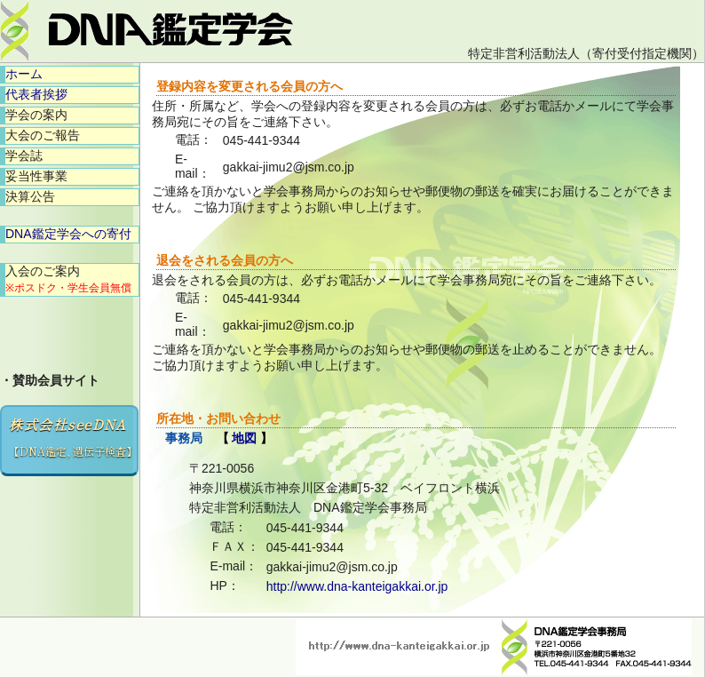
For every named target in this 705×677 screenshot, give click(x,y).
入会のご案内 (68, 279)
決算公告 (30, 196)
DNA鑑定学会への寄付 (68, 234)
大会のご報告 (42, 135)
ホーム (24, 74)
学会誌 (24, 155)
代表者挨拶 (36, 94)
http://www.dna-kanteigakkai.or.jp (357, 586)
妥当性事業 (36, 176)
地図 (244, 438)
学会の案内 (36, 115)
